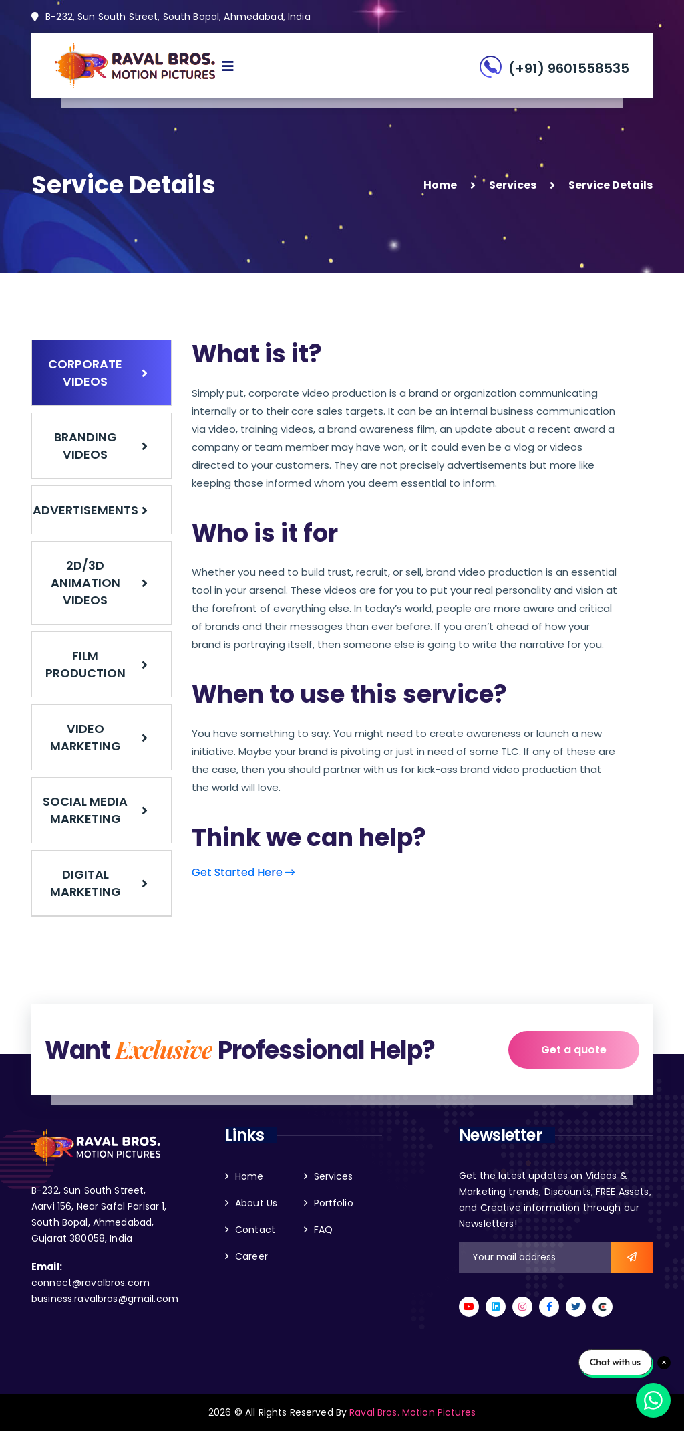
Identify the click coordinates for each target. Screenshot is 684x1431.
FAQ (323, 1229)
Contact (255, 1229)
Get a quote (574, 1049)
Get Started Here (243, 872)
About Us (256, 1203)
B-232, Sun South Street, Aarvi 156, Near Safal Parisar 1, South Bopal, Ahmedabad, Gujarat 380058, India (98, 1214)
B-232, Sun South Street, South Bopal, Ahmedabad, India (171, 16)
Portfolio (333, 1203)
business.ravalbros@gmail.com (104, 1298)
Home (440, 185)
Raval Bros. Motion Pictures (412, 1412)
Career (251, 1256)
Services (512, 185)
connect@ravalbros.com (90, 1282)
